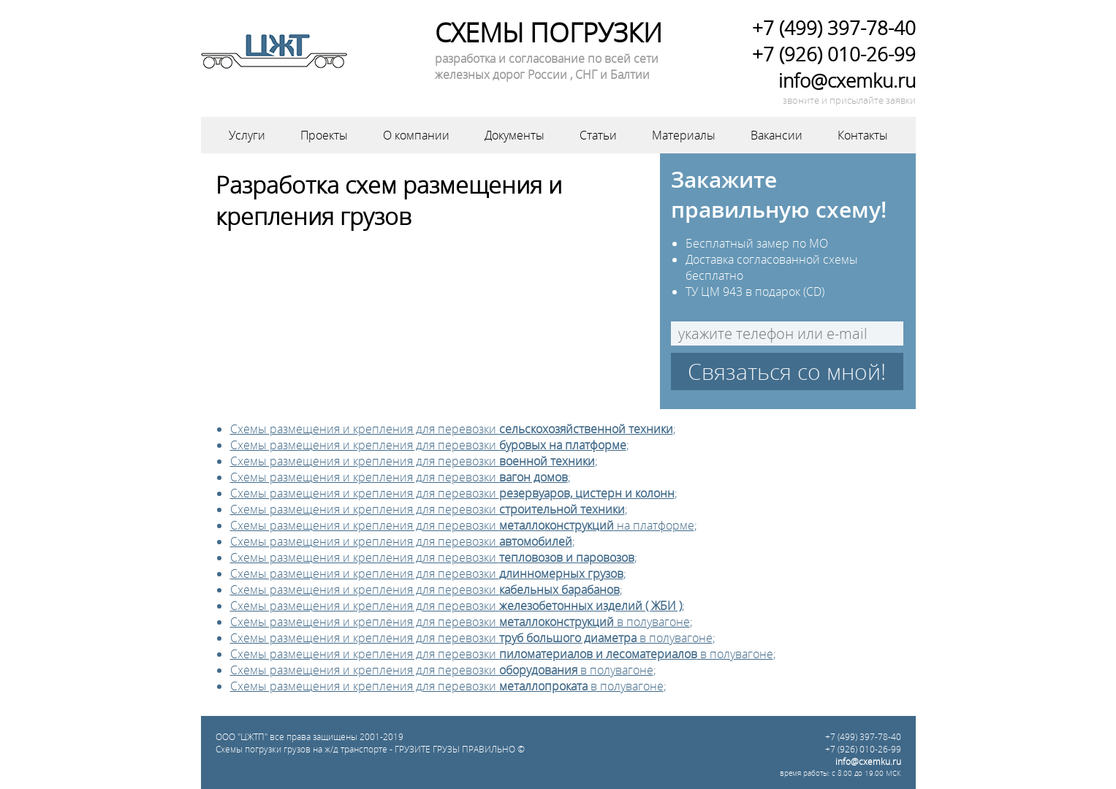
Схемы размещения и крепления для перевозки (451, 429)
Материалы (683, 135)
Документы (514, 135)
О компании (416, 135)
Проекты (324, 135)
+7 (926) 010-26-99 (834, 54)
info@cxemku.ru (847, 80)
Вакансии (776, 135)
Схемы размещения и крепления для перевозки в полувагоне (460, 622)
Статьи (598, 135)
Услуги (247, 135)
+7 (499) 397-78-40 (834, 28)
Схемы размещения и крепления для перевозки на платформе (462, 525)
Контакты (863, 135)
